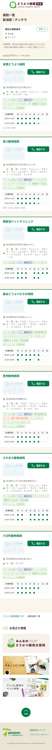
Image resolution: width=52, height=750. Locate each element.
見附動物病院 (11, 376)
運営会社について (37, 730)
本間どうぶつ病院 (14, 64)
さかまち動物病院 (14, 458)
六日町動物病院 (12, 536)
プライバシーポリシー (39, 734)
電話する (38, 72)
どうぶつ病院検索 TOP (13, 616)
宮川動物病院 (11, 141)
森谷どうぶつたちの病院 (18, 294)
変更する (42, 29)
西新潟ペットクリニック (18, 221)
